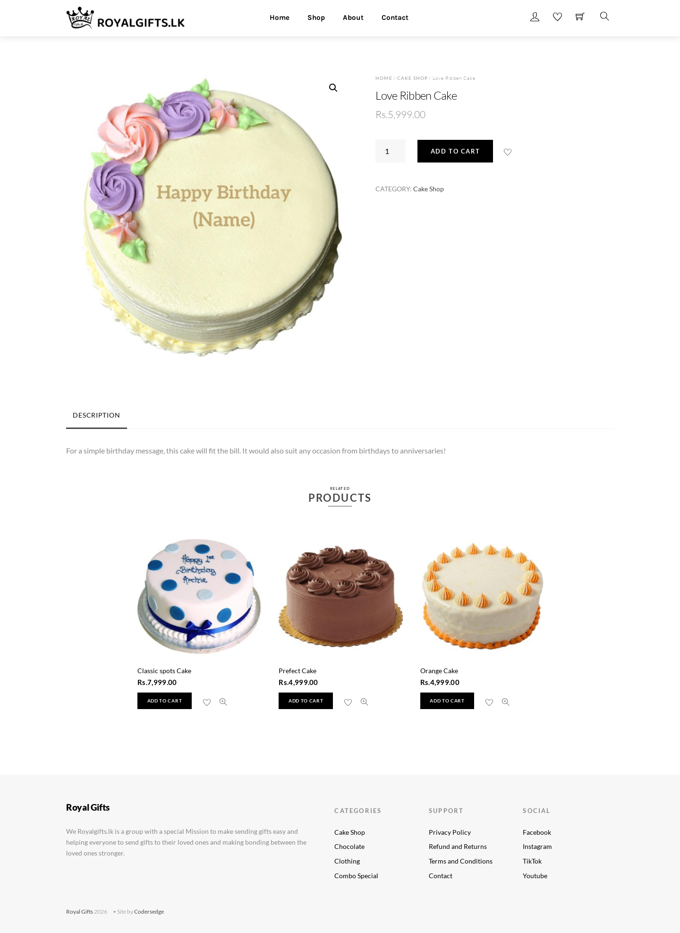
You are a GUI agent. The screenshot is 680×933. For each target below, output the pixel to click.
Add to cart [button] (164, 700)
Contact (395, 17)
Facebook (537, 832)
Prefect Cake (297, 671)
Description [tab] (96, 415)
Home (279, 17)
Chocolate (349, 846)
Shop (316, 17)
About (353, 17)
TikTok (532, 861)
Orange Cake (439, 671)
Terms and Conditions (461, 861)
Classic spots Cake (164, 671)
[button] (333, 87)
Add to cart (455, 151)
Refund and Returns (458, 846)
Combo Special (356, 876)
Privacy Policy (450, 832)
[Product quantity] (390, 150)
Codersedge (149, 911)
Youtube (535, 876)
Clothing (347, 861)
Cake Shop (412, 78)
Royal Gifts (79, 911)
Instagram (537, 846)
